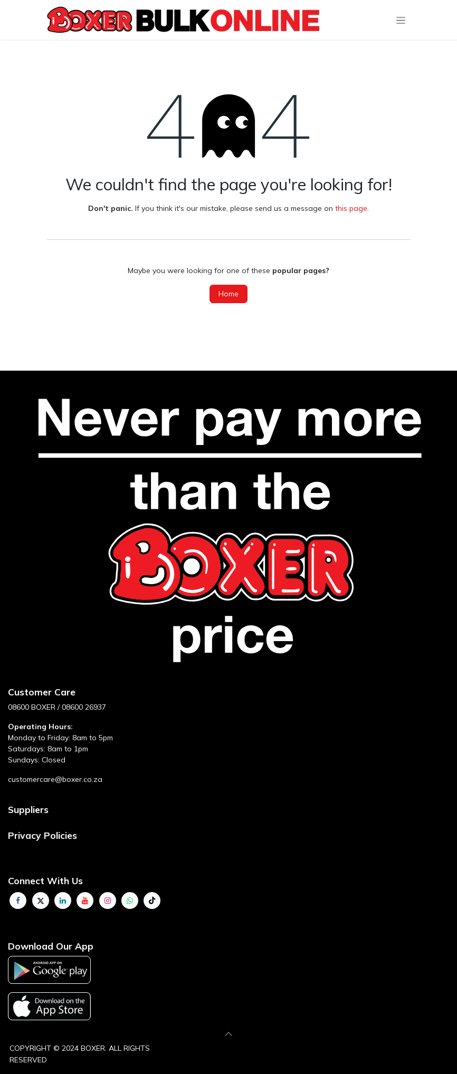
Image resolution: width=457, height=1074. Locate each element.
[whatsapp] (129, 900)
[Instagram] (107, 900)
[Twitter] (40, 900)
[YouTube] (85, 900)
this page (351, 208)
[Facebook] (17, 900)
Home (228, 293)
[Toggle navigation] (401, 20)
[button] (228, 1034)
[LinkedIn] (62, 900)
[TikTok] (152, 900)
